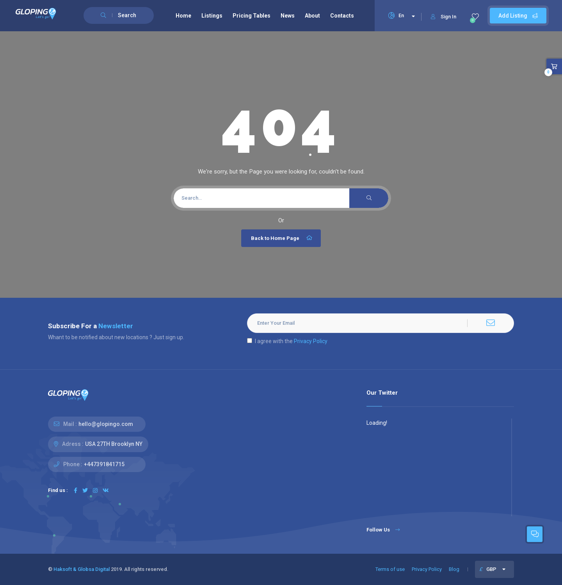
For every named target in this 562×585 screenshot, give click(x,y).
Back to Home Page (282, 238)
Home (183, 16)
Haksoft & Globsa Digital (81, 569)
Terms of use (390, 569)
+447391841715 (104, 464)
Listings (211, 16)
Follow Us (383, 530)
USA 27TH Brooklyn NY (113, 444)
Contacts (342, 16)
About (312, 16)
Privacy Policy (310, 341)
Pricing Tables (251, 16)
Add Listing (518, 16)
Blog (454, 569)
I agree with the (287, 341)
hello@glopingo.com (105, 424)
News (288, 16)
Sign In (443, 17)
